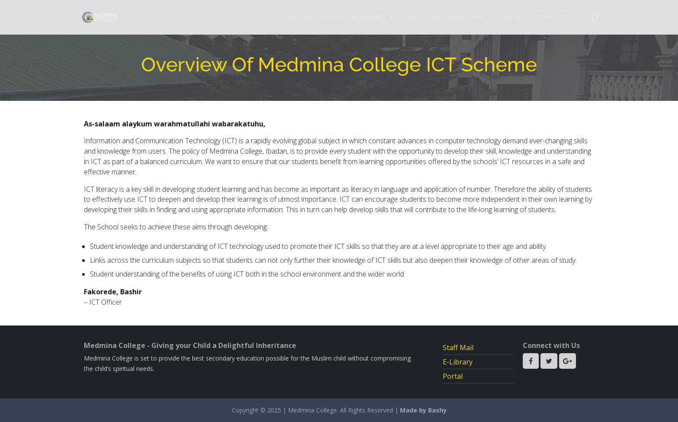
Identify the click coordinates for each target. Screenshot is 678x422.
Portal (453, 376)
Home (287, 17)
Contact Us (555, 17)
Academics (368, 17)
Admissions (467, 17)
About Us (319, 17)
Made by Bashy (423, 410)
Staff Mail (458, 347)
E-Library (458, 362)
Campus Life (421, 17)
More (511, 17)
